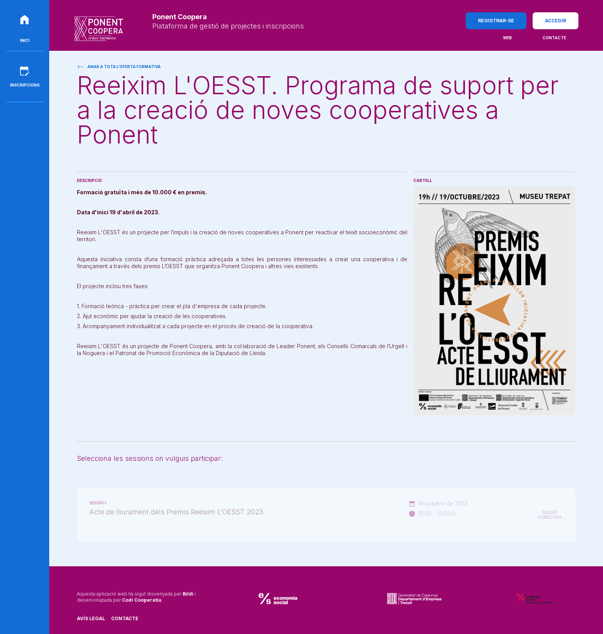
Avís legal (91, 618)
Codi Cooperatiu (142, 600)
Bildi (188, 594)
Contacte (124, 618)
